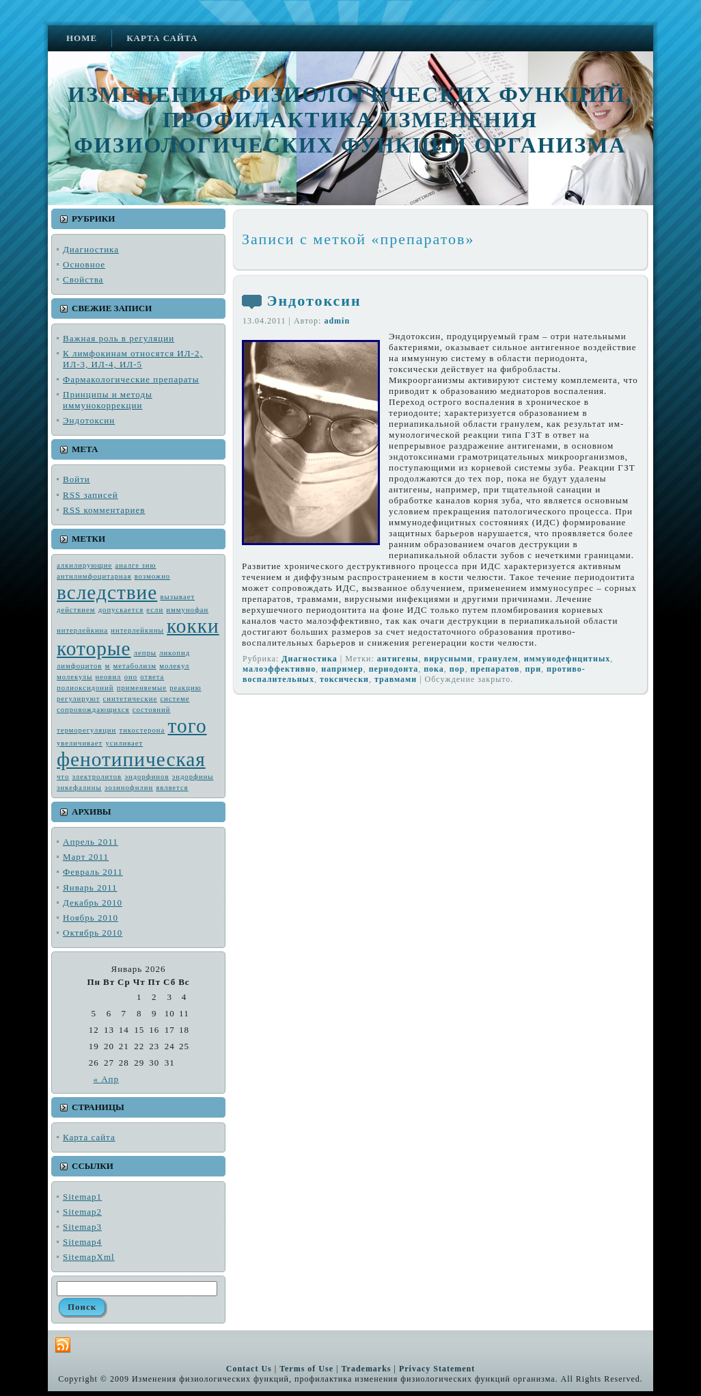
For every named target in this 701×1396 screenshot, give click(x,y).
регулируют (78, 698)
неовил (109, 677)
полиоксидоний (85, 688)
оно (130, 677)
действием (76, 610)
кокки (193, 626)
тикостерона (142, 730)
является (172, 787)
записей (90, 495)
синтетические (130, 698)
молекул (174, 666)
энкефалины (79, 787)
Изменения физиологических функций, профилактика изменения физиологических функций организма (350, 119)
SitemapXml (89, 1257)
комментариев (104, 510)
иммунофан (187, 610)
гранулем (498, 658)
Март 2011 (86, 857)
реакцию (185, 688)
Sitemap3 (82, 1227)
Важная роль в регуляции (118, 338)
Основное (84, 264)
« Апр (106, 1079)
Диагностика (91, 249)
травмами (395, 679)
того (187, 726)
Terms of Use (306, 1368)
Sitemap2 (82, 1212)
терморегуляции (86, 730)
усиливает (124, 743)
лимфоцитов (79, 666)
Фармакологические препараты (131, 379)
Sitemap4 (82, 1242)
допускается (120, 610)
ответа (152, 677)
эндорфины (193, 776)
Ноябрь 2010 (90, 917)
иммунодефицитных (567, 658)
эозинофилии (129, 787)
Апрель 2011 (90, 842)
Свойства (83, 279)
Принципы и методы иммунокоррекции (107, 399)
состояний (152, 709)
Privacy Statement (437, 1368)
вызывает (178, 597)
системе (174, 698)
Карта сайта (89, 1137)
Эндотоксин (89, 420)
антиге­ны (398, 658)
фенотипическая (131, 759)
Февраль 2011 (93, 872)
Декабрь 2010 (92, 902)
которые (94, 648)
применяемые (142, 688)
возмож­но (153, 576)
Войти (76, 479)
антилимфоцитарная (94, 576)
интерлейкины (137, 630)
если (154, 610)
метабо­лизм (134, 666)
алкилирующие (84, 565)
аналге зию (135, 565)
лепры (145, 653)
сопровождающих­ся (93, 709)
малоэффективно (279, 669)
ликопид (174, 653)
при (533, 669)
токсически (344, 679)
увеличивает (79, 743)
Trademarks (366, 1368)
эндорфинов (146, 776)
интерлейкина (82, 630)
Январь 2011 (90, 887)
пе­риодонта (394, 669)
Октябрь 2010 (92, 932)
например (342, 669)
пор (457, 669)
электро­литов (97, 776)
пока (434, 669)
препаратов (494, 669)
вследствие (107, 592)
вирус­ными (448, 658)
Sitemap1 (82, 1196)
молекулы (74, 677)
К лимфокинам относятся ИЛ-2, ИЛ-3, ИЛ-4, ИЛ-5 (133, 358)
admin (337, 321)
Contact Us (249, 1368)
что (63, 776)
